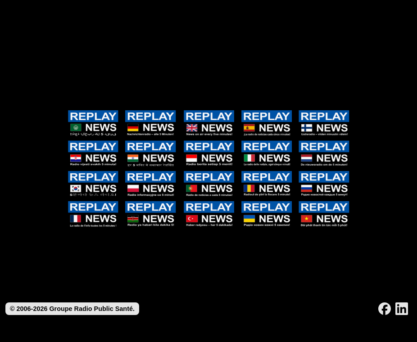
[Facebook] (384, 308)
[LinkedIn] (401, 308)
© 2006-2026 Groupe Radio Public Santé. (72, 308)
